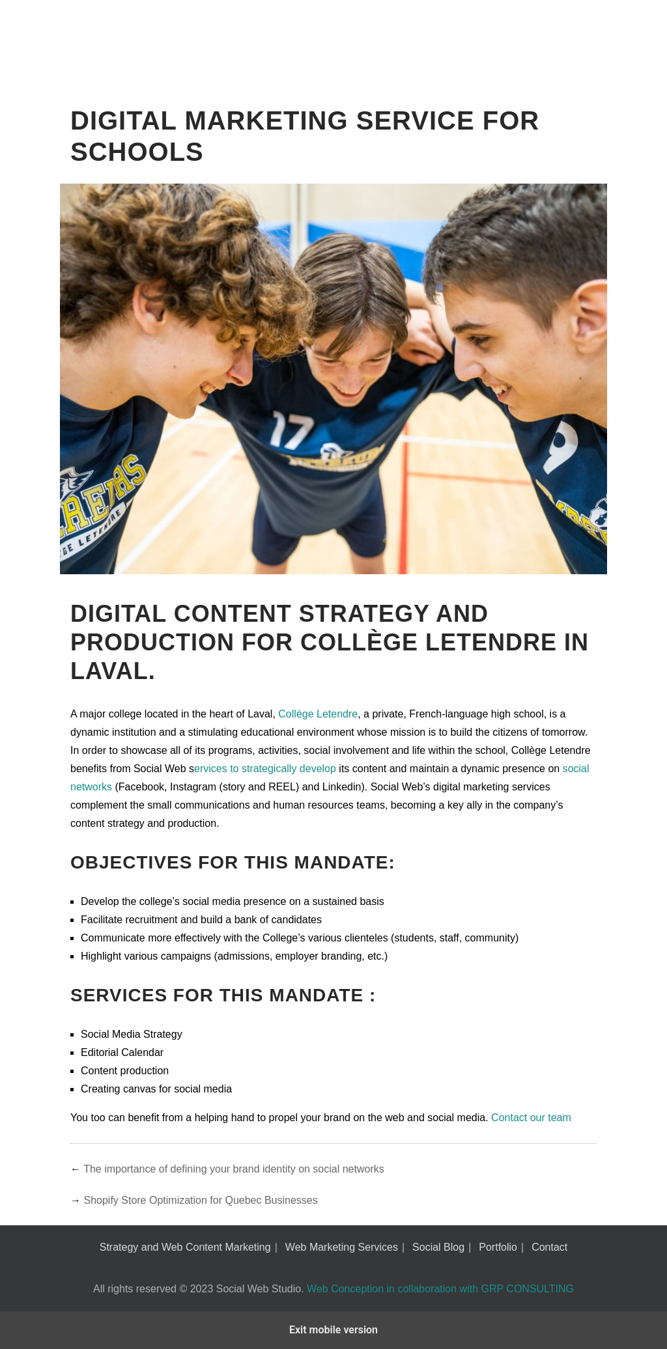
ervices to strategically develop (266, 768)
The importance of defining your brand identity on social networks (233, 1169)
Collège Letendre (318, 713)
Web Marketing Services (341, 1247)
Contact (549, 1247)
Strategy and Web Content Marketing (185, 1247)
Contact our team (531, 1117)
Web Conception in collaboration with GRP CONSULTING (440, 1288)
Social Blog (438, 1247)
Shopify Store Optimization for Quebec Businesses (200, 1200)
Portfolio (498, 1247)
